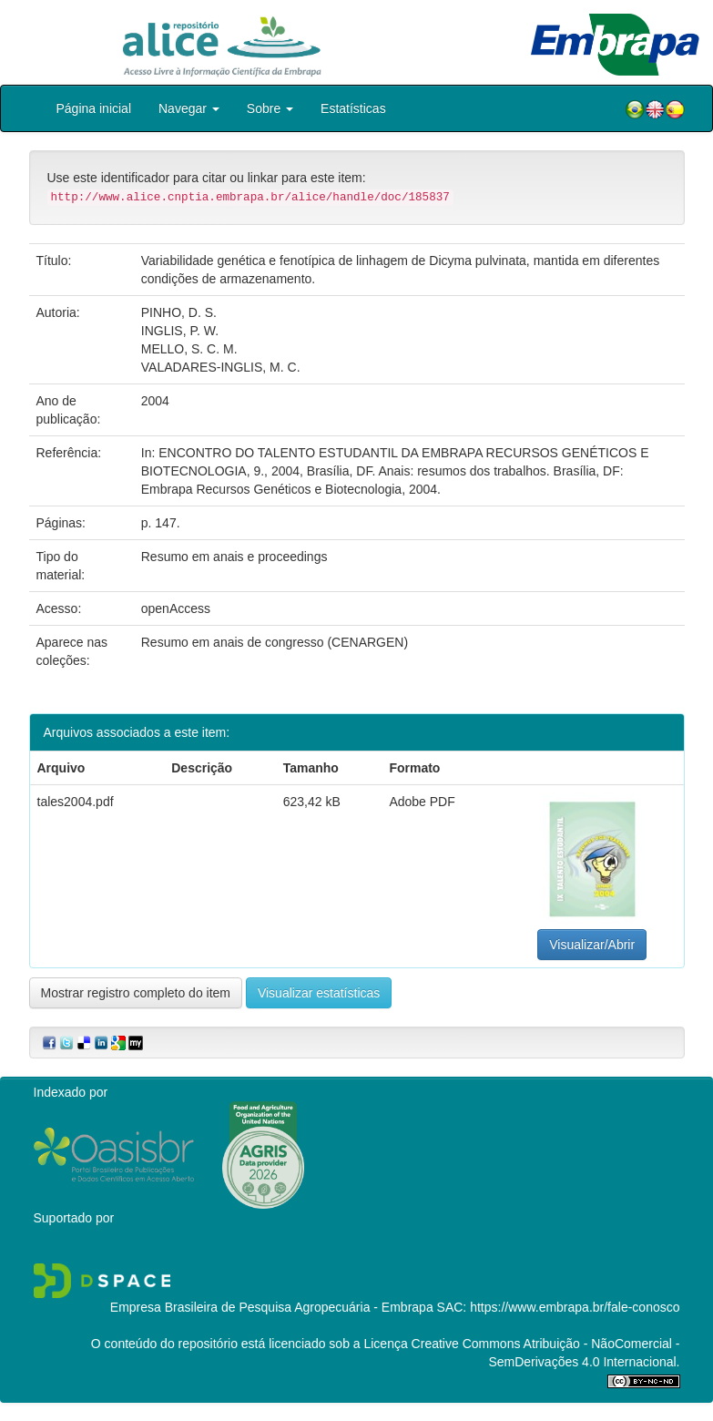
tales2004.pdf (75, 801)
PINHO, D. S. (179, 312)
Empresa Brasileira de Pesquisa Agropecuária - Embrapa (271, 1307)
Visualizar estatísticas (319, 993)
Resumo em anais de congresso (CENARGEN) (274, 642)
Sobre (270, 108)
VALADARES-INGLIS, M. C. (220, 367)
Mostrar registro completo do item (136, 993)
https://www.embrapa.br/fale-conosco (574, 1307)
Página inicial (94, 108)
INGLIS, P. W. (180, 330)
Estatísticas (353, 108)
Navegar (188, 108)
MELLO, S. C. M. (189, 349)
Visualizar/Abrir (592, 944)
